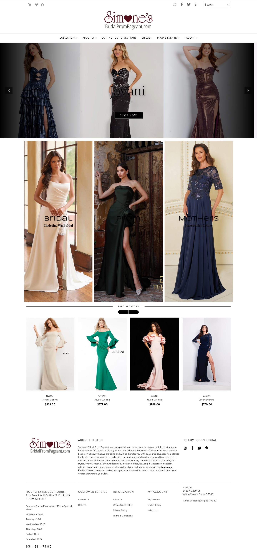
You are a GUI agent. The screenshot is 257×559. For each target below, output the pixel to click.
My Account (154, 499)
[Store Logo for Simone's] (128, 20)
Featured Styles (128, 306)
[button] (68, 38)
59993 (102, 396)
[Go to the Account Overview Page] (42, 5)
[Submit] (228, 4)
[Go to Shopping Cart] (30, 5)
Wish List (152, 510)
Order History (154, 505)
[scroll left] (122, 312)
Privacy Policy (120, 510)
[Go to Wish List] (37, 5)
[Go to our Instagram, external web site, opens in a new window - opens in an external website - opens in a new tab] (174, 4)
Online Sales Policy (123, 505)
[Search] (217, 4)
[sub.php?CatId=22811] (128, 90)
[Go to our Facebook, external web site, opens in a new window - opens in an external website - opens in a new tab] (181, 4)
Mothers (198, 219)
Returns (82, 505)
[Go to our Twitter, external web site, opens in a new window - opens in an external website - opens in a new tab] (189, 4)
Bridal (58, 219)
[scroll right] (133, 312)
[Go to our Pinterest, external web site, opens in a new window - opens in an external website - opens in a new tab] (196, 4)
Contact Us (83, 499)
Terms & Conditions (123, 515)
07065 (50, 396)
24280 (154, 396)
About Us (117, 499)
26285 (207, 396)
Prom (128, 219)
